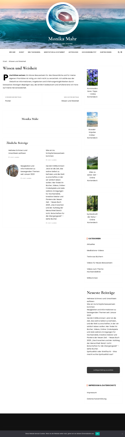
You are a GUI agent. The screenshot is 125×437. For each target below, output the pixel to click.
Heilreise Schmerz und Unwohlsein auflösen (17, 151)
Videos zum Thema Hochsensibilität (95, 270)
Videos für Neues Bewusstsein (99, 262)
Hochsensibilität (89, 52)
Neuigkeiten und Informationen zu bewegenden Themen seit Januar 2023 (30, 169)
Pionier (8, 100)
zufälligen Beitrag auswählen (103, 369)
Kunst (21, 52)
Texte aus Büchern (95, 256)
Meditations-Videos (95, 250)
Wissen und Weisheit (70, 100)
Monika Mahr (62, 38)
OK (97, 433)
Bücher (12, 52)
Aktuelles (91, 244)
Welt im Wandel (34, 52)
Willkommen (92, 277)
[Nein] (122, 434)
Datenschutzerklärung (96, 398)
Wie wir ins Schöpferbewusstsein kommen (55, 153)
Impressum (92, 392)
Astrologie (73, 52)
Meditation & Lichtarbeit (54, 52)
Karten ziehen (105, 52)
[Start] (5, 61)
